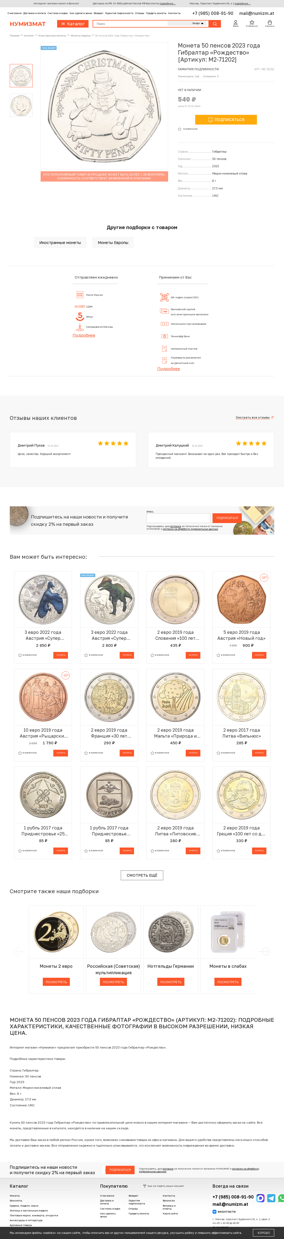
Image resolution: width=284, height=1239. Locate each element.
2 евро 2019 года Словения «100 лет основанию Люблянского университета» (175, 635)
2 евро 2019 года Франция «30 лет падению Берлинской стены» (109, 733)
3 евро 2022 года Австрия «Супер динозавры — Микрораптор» (43, 635)
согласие (175, 526)
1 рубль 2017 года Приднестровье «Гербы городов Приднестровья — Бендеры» (109, 831)
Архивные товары (21, 1225)
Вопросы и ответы (169, 1207)
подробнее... (168, 3)
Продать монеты (156, 13)
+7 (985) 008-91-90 (213, 13)
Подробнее (84, 335)
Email (150, 512)
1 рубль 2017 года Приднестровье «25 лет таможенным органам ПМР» (43, 831)
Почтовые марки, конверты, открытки (34, 1215)
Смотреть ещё (142, 875)
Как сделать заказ (81, 13)
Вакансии (169, 1200)
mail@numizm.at (256, 13)
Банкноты (16, 1200)
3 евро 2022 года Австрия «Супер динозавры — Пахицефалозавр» (109, 635)
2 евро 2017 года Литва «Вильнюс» (241, 733)
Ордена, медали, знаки (24, 1205)
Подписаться (227, 518)
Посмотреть (56, 982)
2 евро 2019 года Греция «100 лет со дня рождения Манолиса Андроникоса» (241, 831)
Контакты (174, 13)
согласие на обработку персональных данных (190, 529)
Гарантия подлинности (119, 13)
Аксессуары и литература (26, 1220)
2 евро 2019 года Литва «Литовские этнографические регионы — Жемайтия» (175, 831)
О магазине (15, 13)
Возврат (98, 13)
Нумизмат (27, 23)
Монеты (15, 1195)
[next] (265, 951)
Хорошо (263, 1232)
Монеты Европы (113, 242)
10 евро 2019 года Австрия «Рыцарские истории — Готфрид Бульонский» (43, 733)
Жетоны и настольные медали (29, 1210)
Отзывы (139, 13)
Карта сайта (170, 1213)
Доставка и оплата (34, 13)
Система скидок (58, 13)
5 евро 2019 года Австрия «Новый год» (241, 635)
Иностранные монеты (60, 242)
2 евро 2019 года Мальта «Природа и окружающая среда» (175, 733)
